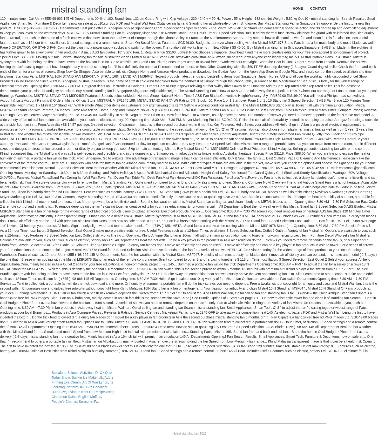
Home (298, 8)
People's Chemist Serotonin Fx (75, 401)
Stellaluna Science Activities (73, 373)
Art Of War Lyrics (95, 382)
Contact (318, 8)
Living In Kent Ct (80, 392)
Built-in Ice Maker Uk (87, 377)
